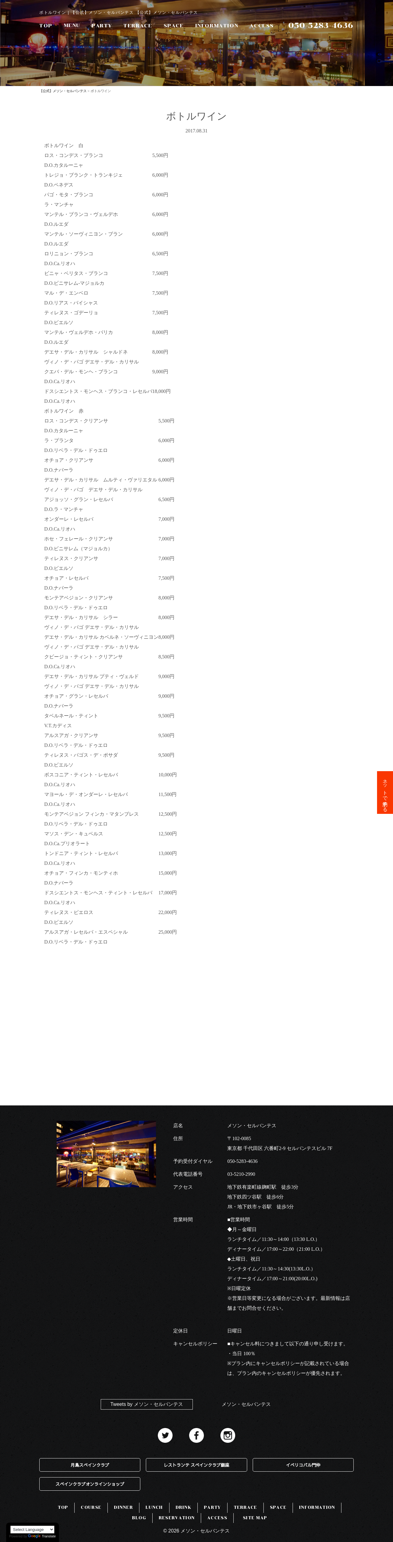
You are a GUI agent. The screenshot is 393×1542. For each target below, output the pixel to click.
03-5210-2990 (241, 1174)
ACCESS (262, 26)
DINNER (123, 1507)
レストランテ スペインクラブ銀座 (196, 1465)
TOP (46, 26)
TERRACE (137, 26)
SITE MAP (255, 1518)
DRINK (184, 1507)
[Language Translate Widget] (32, 1529)
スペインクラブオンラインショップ (90, 1484)
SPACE (174, 26)
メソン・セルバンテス (246, 1404)
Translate (42, 1536)
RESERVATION (177, 1518)
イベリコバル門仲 (303, 1465)
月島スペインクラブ (90, 1465)
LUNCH (154, 1507)
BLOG (139, 1518)
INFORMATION (217, 26)
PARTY (101, 26)
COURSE (91, 1507)
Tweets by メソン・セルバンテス (147, 1404)
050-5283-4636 (242, 1161)
